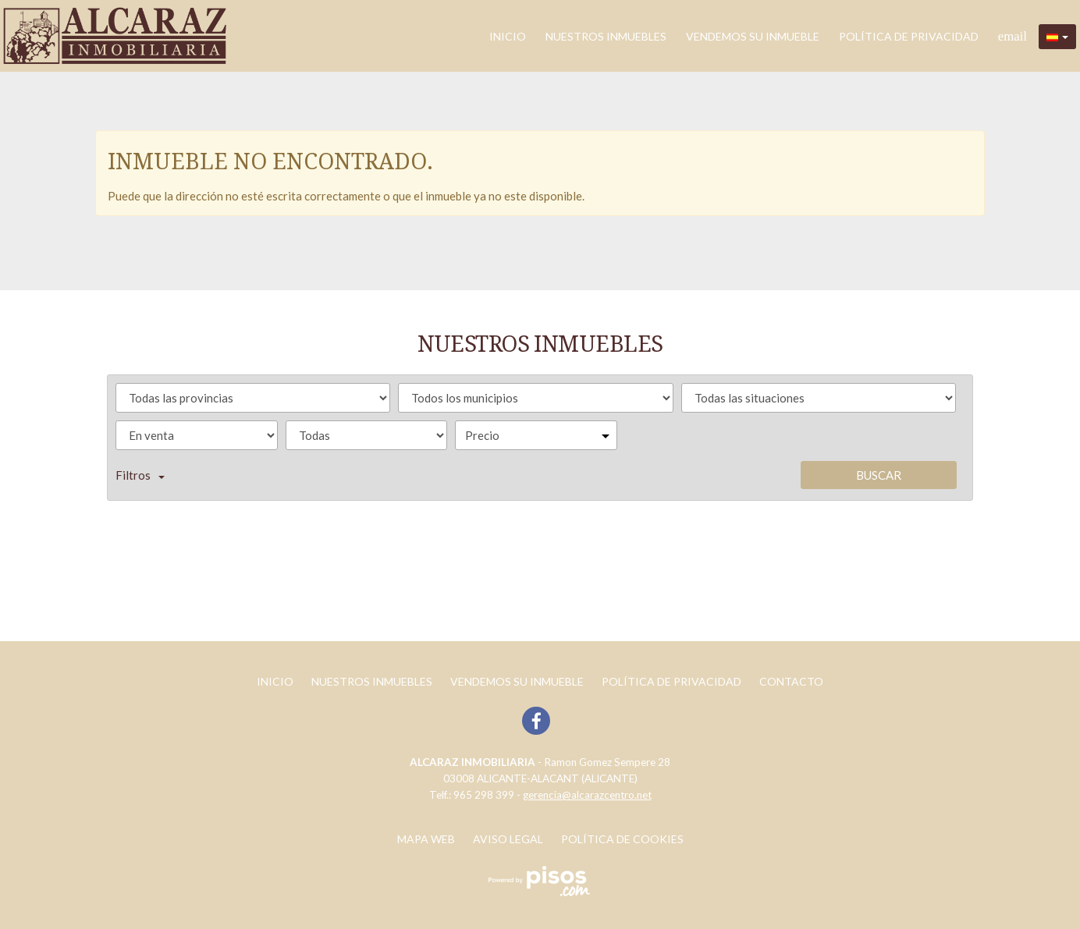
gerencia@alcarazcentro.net (587, 795)
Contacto (791, 681)
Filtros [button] (140, 475)
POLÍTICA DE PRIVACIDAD (909, 36)
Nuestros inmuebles (605, 36)
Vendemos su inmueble (752, 36)
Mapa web (426, 839)
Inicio (507, 36)
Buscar (878, 475)
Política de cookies (622, 839)
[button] (1057, 36)
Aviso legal (508, 839)
